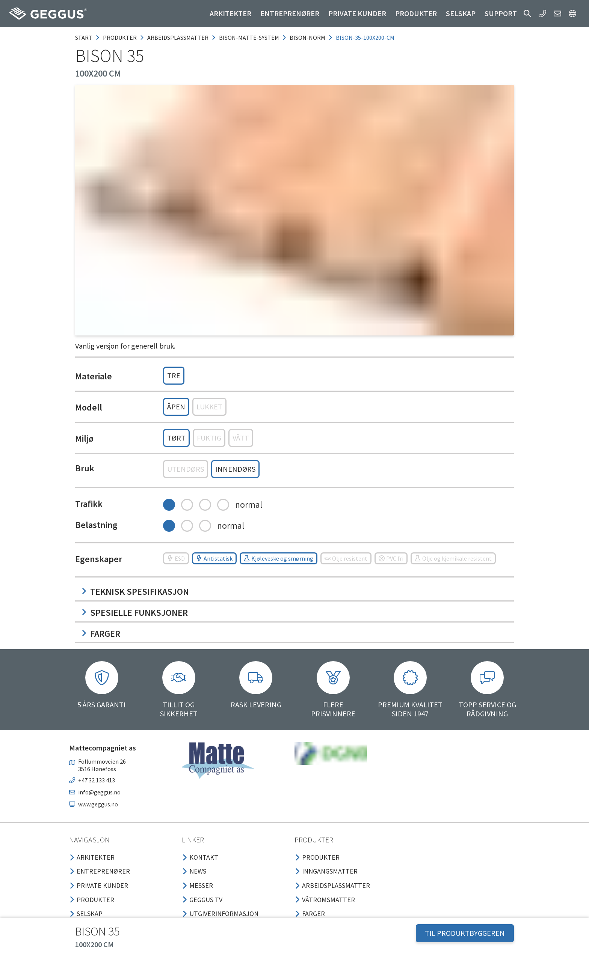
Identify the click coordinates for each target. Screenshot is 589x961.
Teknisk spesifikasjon (135, 591)
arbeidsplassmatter (177, 37)
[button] (527, 13)
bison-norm (307, 37)
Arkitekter (230, 13)
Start (83, 37)
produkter (120, 37)
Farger (100, 633)
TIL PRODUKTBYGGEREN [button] (465, 933)
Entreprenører (289, 13)
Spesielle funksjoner (134, 612)
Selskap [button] (461, 13)
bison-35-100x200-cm (365, 37)
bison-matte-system (249, 37)
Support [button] (501, 13)
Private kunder (357, 13)
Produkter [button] (416, 13)
